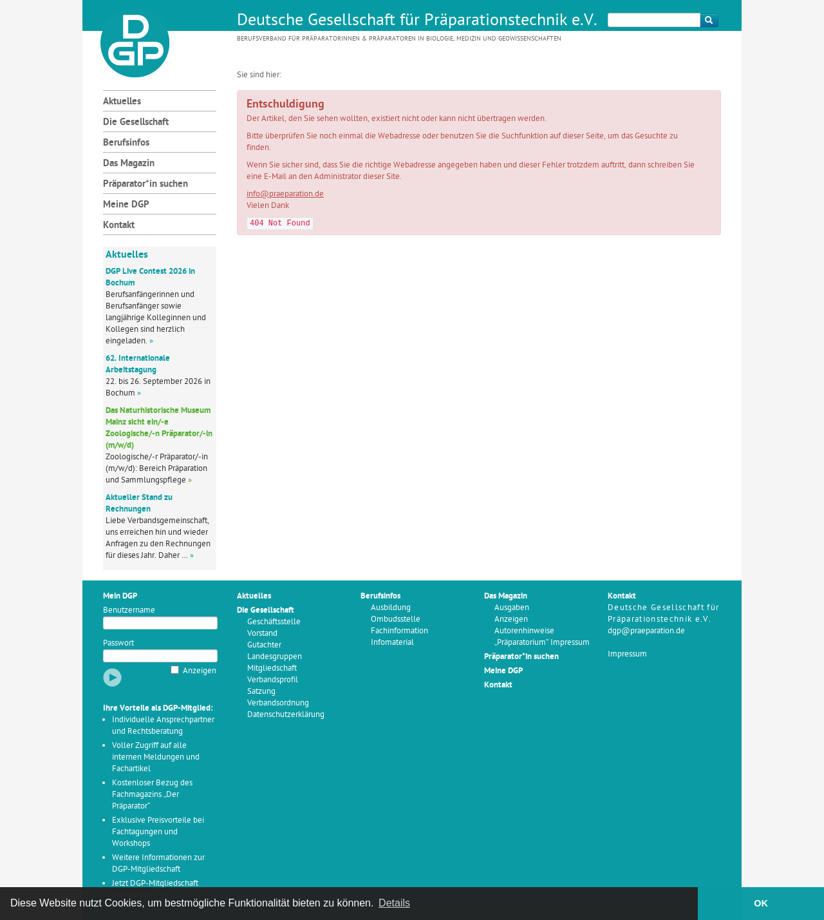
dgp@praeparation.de (646, 631)
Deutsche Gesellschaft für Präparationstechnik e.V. (417, 21)
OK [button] (761, 903)
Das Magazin (128, 164)
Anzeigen (199, 671)
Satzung (261, 691)
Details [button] (394, 902)
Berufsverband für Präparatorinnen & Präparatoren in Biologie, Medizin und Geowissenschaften (399, 39)
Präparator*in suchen (145, 184)
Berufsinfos (126, 143)
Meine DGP (126, 205)
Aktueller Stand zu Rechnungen (139, 503)
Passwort (118, 643)
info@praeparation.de (285, 194)
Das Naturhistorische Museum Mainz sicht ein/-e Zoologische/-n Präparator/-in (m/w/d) (159, 428)
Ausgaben (511, 607)
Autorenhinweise (524, 631)
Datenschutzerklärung (285, 714)
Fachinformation (399, 631)
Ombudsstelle (395, 619)
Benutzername (129, 610)
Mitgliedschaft (272, 668)
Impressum (627, 654)
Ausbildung (391, 607)
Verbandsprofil (272, 680)
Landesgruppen (274, 656)
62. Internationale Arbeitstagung (138, 364)
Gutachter (264, 645)
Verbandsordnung (278, 703)
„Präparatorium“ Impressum (542, 642)
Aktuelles (122, 102)
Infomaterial (392, 642)
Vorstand (262, 633)
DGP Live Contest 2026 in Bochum (150, 277)
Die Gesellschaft (136, 123)
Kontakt (119, 226)
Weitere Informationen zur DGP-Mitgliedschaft (158, 863)
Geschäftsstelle (274, 622)
